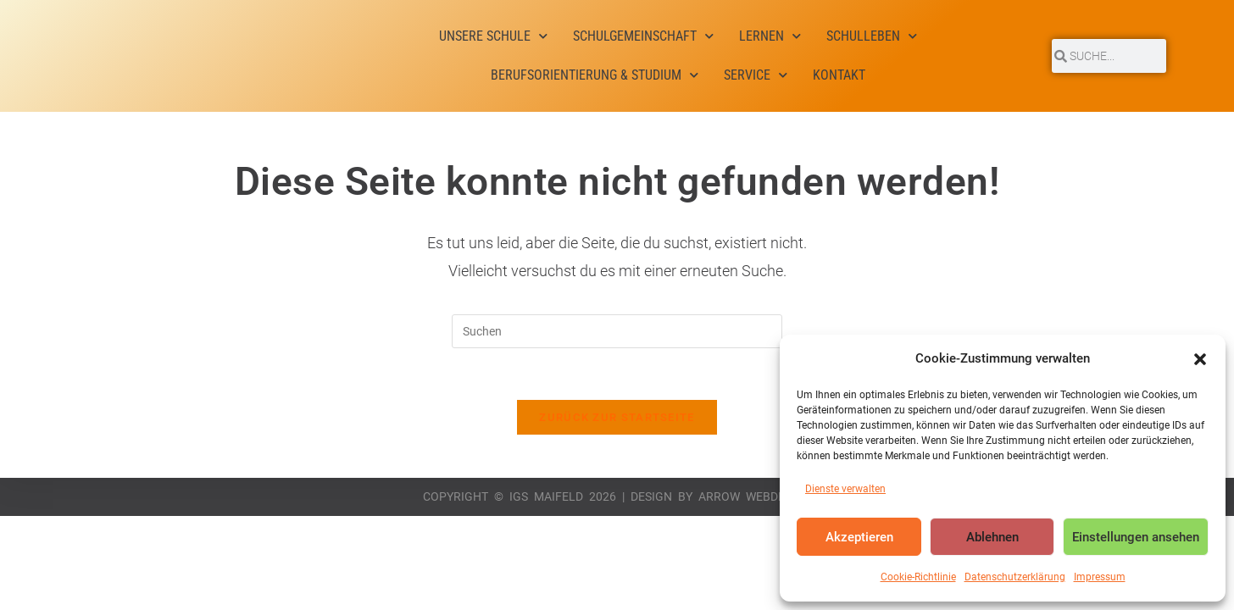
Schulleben (871, 36)
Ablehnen (992, 537)
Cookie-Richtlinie (918, 577)
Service (755, 75)
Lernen (770, 36)
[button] (1200, 359)
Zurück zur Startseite (616, 417)
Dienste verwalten (845, 489)
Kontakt (839, 75)
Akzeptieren (859, 537)
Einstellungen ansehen (1135, 537)
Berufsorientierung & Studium (594, 75)
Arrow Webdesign (755, 496)
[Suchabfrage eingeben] (617, 331)
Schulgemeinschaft (643, 36)
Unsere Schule (493, 36)
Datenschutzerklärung (1014, 577)
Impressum (1100, 577)
